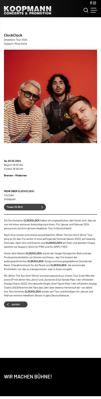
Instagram (10, 199)
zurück (16, 304)
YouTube (9, 195)
